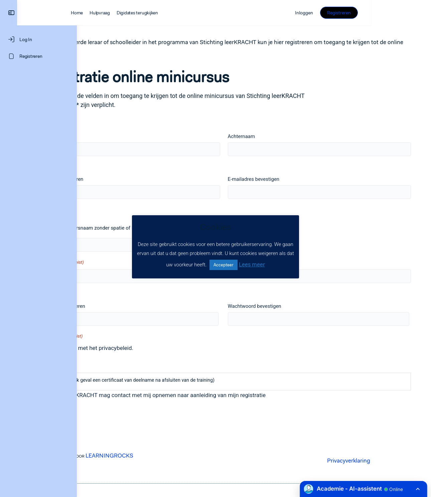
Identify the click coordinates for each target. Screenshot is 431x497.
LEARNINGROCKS (153, 455)
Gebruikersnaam (100, 209)
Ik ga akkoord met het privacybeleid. (131, 348)
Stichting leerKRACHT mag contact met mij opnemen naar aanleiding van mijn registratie (197, 395)
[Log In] (38, 39)
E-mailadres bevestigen (283, 179)
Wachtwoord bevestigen (284, 306)
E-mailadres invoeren (103, 179)
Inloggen (364, 13)
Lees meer (252, 264)
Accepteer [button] (223, 265)
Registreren (399, 13)
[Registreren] (38, 56)
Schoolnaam (103, 262)
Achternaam (271, 136)
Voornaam (91, 136)
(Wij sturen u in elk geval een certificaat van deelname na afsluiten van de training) (170, 380)
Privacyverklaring (369, 460)
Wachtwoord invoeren (104, 306)
